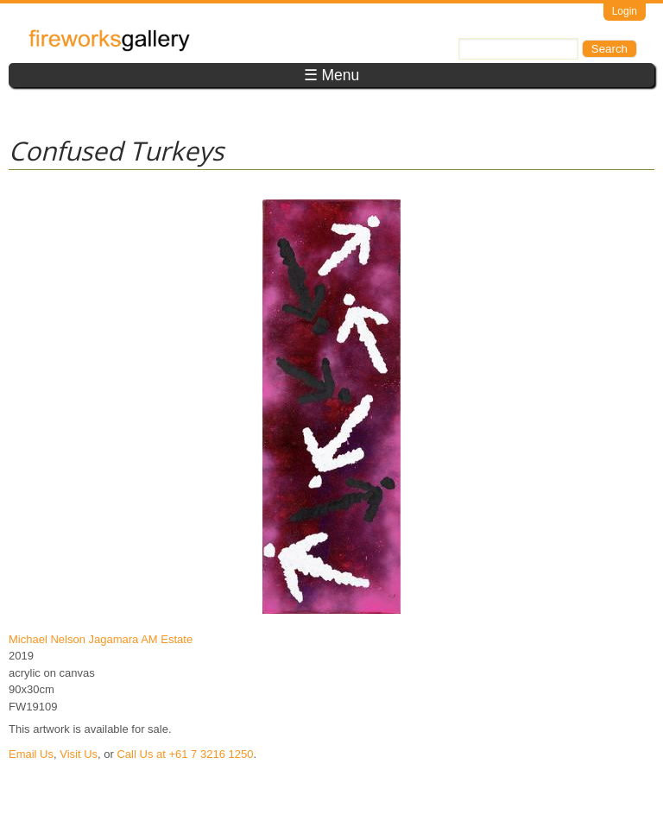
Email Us (31, 754)
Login (624, 11)
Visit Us (79, 754)
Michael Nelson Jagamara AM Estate (101, 639)
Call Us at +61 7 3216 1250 (185, 754)
